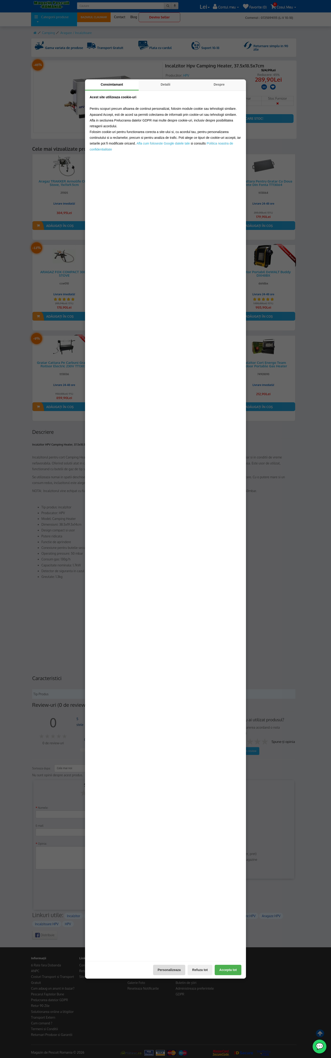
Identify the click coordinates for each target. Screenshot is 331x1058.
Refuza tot (200, 970)
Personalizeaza (169, 970)
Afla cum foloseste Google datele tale (163, 143)
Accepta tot (228, 970)
